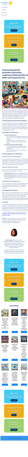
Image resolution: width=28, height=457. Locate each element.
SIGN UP (14, 45)
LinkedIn (18, 250)
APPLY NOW (14, 30)
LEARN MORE (14, 59)
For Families (3, 12)
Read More (5, 332)
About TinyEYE (4, 15)
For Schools (3, 9)
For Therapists (4, 7)
